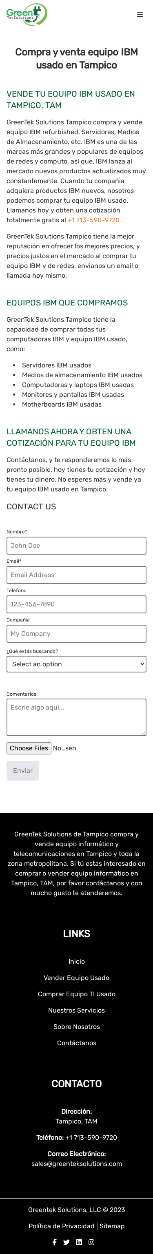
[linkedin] (79, 1242)
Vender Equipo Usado (76, 978)
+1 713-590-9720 (94, 220)
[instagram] (91, 1242)
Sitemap (112, 1226)
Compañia (18, 620)
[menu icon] (139, 15)
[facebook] (55, 1242)
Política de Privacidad (62, 1226)
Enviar (23, 770)
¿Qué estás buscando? (32, 651)
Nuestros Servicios (76, 1010)
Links (76, 934)
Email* (14, 561)
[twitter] (66, 1242)
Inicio (77, 961)
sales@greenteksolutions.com (76, 1164)
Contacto (76, 1084)
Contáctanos (76, 1043)
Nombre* (17, 532)
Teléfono (17, 590)
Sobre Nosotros (76, 1027)
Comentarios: (22, 694)
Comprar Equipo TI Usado (76, 994)
